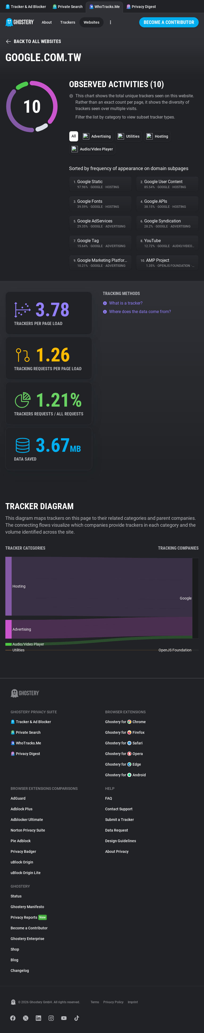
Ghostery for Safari (124, 743)
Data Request (116, 830)
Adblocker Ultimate (27, 819)
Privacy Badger (23, 851)
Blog (14, 960)
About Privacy (117, 851)
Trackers (67, 22)
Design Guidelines (120, 841)
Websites (91, 22)
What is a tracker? (123, 303)
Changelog (20, 970)
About (47, 22)
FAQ (108, 798)
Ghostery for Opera (124, 754)
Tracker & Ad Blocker (25, 6)
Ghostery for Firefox (124, 732)
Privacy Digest (141, 6)
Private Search (67, 6)
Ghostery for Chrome (125, 722)
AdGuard (18, 798)
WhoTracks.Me (104, 6)
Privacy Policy (113, 1002)
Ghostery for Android (125, 775)
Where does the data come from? (137, 311)
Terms (95, 1002)
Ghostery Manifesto (27, 907)
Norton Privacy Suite (28, 830)
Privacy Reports (29, 917)
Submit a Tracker (119, 819)
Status (16, 896)
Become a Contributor (169, 22)
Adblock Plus (21, 809)
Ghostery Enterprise (27, 939)
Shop (15, 949)
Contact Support (119, 809)
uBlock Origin (22, 862)
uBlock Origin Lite (26, 873)
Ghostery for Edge (123, 764)
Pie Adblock (21, 841)
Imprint (133, 1002)
